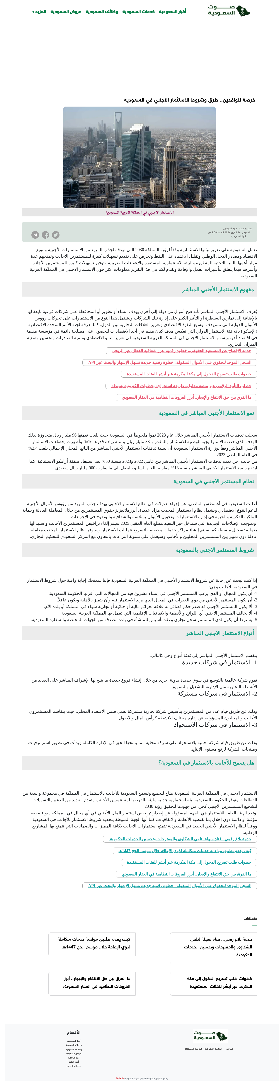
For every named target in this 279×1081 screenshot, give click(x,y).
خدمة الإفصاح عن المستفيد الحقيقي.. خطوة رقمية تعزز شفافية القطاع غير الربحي (181, 342)
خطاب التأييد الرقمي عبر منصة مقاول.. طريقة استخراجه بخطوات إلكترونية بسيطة (181, 378)
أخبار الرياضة (73, 1049)
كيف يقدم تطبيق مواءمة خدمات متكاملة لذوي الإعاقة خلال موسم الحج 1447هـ (185, 843)
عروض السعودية (65, 10)
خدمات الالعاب (74, 1058)
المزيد (40, 10)
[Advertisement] (139, 54)
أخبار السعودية (172, 10)
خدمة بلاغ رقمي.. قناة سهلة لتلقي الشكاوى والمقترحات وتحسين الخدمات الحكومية (180, 831)
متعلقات (250, 910)
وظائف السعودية (101, 10)
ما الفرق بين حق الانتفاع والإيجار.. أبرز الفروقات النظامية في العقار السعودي (186, 389)
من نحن (229, 1040)
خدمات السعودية (138, 10)
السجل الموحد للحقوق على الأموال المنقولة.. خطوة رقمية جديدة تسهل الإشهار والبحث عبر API (169, 354)
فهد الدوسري (230, 228)
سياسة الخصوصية (213, 1040)
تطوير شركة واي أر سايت (142, 1075)
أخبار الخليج (74, 1054)
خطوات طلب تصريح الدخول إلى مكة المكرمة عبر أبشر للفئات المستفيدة (189, 366)
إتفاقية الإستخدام (193, 1040)
